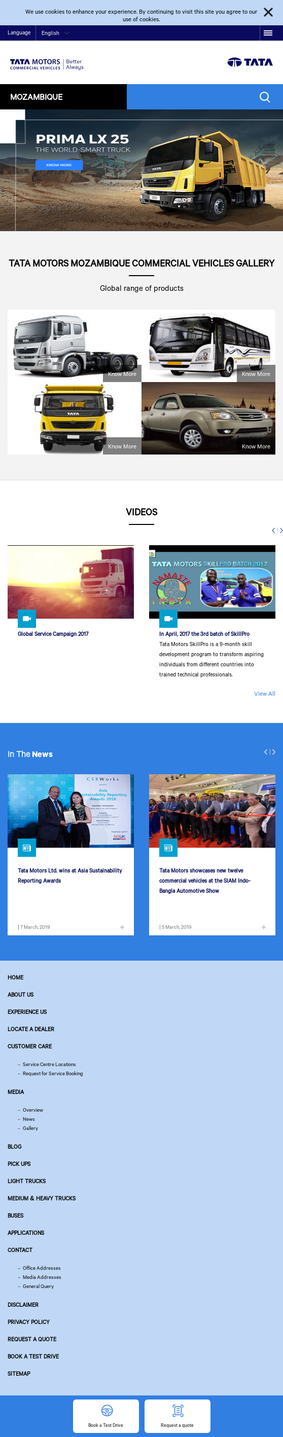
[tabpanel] (141, 170)
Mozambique (36, 96)
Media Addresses (42, 1277)
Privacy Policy (29, 1322)
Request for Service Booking (53, 1073)
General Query (38, 1286)
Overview (33, 1110)
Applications (26, 1232)
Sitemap (19, 1373)
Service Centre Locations (49, 1064)
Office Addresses (42, 1268)
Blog (14, 1146)
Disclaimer (23, 1304)
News (29, 1119)
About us (20, 994)
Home (15, 977)
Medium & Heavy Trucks (42, 1198)
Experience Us (27, 1011)
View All (264, 693)
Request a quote (32, 1339)
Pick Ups (19, 1163)
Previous (275, 530)
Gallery (30, 1128)
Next (280, 530)
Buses (15, 1215)
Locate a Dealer (31, 1029)
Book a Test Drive (33, 1356)
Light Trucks (27, 1181)
